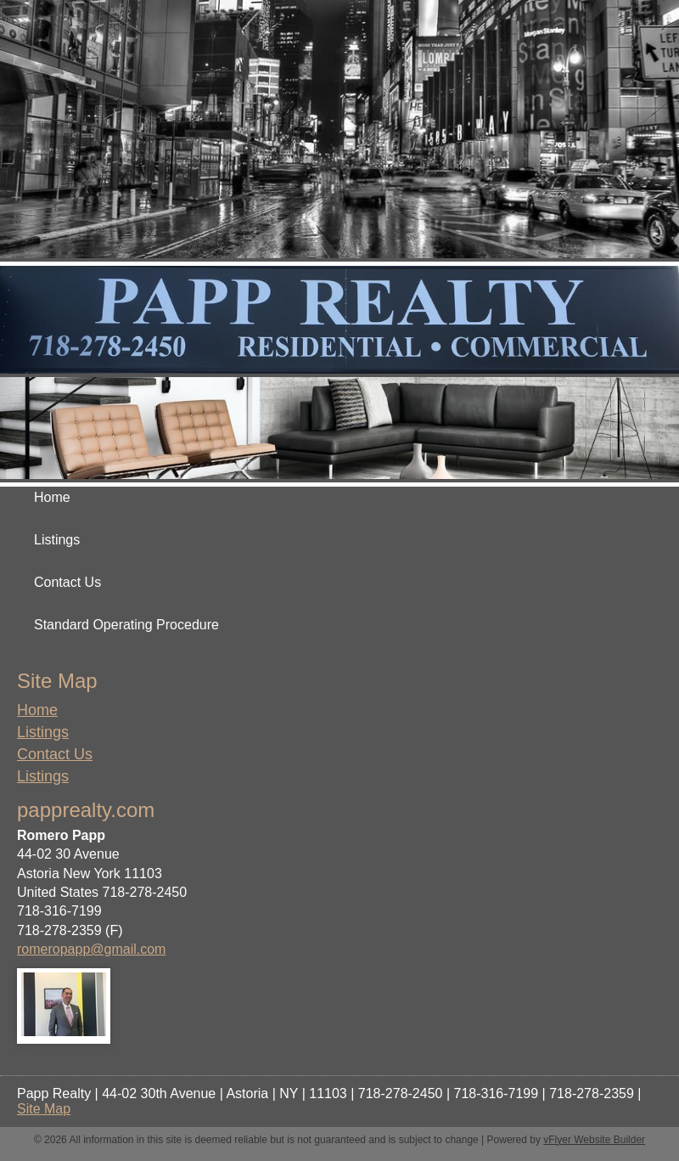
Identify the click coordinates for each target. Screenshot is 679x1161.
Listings (43, 732)
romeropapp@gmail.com (91, 949)
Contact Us (55, 754)
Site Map (43, 1109)
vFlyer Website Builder (594, 1140)
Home (37, 710)
